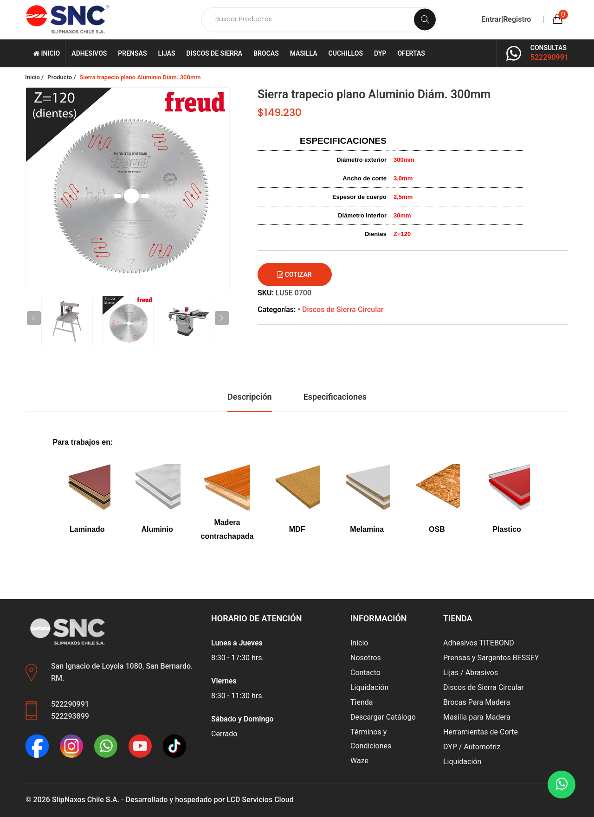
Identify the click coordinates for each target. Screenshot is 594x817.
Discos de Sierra (215, 53)
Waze (359, 760)
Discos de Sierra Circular (343, 309)
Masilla (303, 53)
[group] (127, 189)
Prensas (132, 53)
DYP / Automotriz (471, 746)
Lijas (166, 53)
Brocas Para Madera (476, 702)
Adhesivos (89, 53)
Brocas (265, 53)
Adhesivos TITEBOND (478, 642)
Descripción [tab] (249, 397)
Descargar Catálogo (383, 717)
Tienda (361, 702)
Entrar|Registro (506, 19)
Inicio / (34, 77)
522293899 (70, 716)
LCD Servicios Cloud (259, 799)
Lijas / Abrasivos (470, 672)
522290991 (549, 57)
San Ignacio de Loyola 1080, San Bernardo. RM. (122, 672)
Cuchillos (346, 53)
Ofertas (411, 53)
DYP (380, 53)
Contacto (365, 672)
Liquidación (369, 687)
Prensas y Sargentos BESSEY (491, 657)
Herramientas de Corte (480, 732)
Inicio (46, 53)
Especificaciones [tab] (335, 397)
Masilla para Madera (476, 717)
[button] (222, 318)
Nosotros (365, 657)
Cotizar (294, 274)
